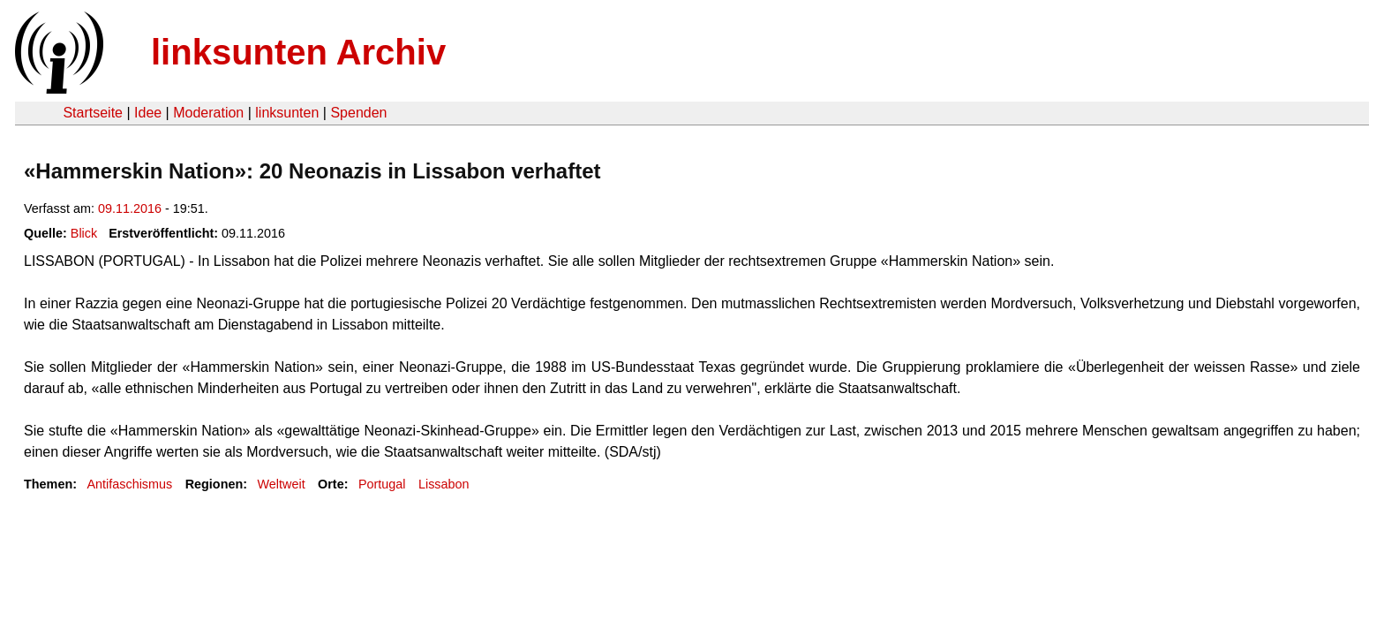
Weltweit (281, 484)
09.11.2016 (130, 208)
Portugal (382, 484)
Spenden (358, 112)
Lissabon (444, 484)
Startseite (93, 112)
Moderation (208, 112)
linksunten (287, 112)
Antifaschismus (129, 484)
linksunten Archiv (298, 52)
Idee (148, 112)
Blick (84, 233)
